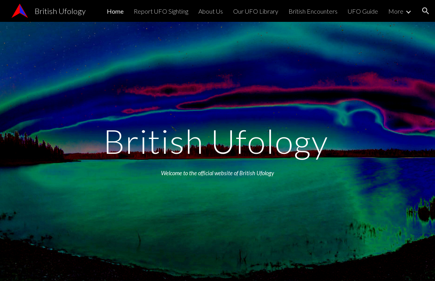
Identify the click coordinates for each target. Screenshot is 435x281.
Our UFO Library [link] (255, 11)
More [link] (395, 11)
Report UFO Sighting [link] (161, 11)
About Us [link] (210, 11)
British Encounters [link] (313, 11)
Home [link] (115, 11)
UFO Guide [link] (363, 11)
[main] (218, 141)
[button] (425, 11)
